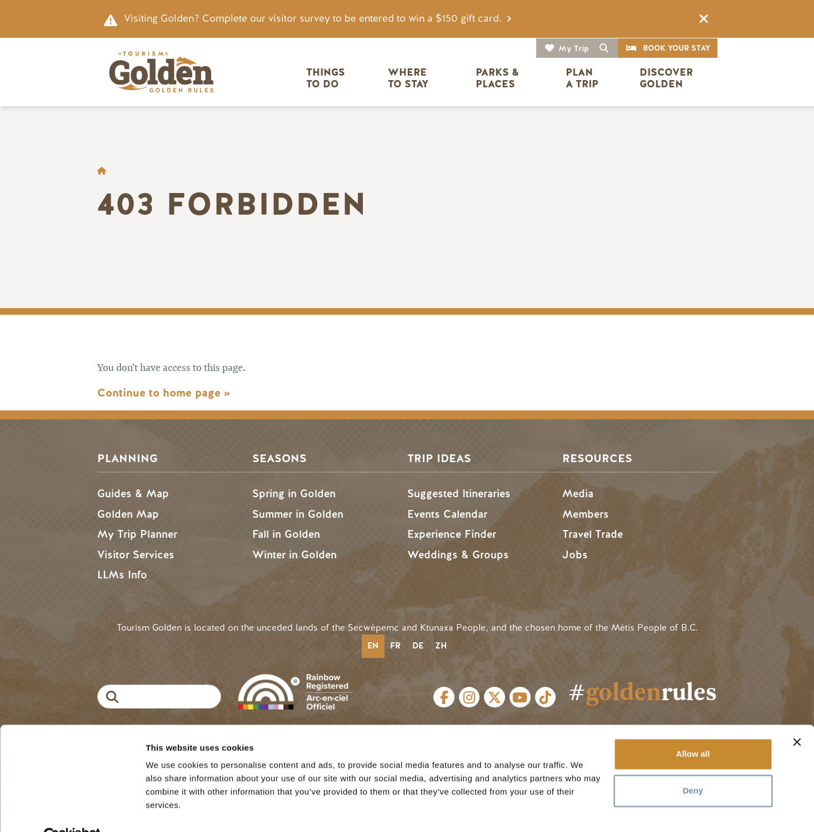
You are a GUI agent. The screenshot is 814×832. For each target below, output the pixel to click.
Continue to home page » (163, 392)
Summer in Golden (297, 514)
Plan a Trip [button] (582, 78)
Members (585, 514)
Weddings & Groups (458, 555)
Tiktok (545, 697)
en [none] (372, 645)
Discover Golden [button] (668, 78)
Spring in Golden (294, 494)
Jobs (575, 555)
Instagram (469, 697)
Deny (693, 764)
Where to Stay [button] (409, 78)
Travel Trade (592, 534)
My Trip (573, 48)
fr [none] (395, 645)
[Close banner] (797, 716)
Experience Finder (451, 534)
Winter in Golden (294, 555)
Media (577, 494)
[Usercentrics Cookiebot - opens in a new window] (72, 810)
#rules (642, 691)
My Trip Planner (137, 534)
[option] (395, 646)
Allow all (693, 728)
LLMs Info (122, 575)
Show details (171, 810)
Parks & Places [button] (499, 78)
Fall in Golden (286, 534)
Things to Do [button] (327, 78)
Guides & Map (133, 494)
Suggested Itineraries (459, 494)
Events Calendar (447, 514)
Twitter (494, 697)
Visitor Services (135, 555)
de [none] (417, 645)
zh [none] (441, 645)
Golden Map (128, 514)
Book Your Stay (676, 48)
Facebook (444, 697)
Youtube (520, 697)
